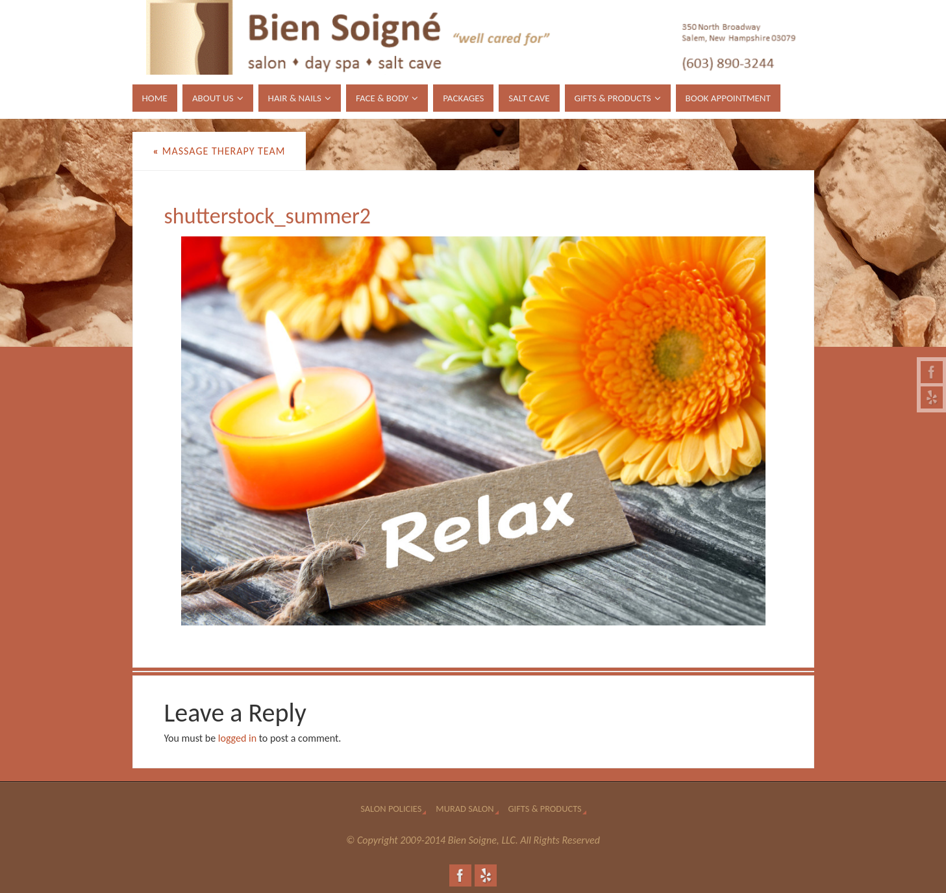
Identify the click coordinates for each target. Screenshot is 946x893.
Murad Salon (464, 808)
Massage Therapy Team (219, 151)
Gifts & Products (545, 808)
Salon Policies (390, 808)
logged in (237, 738)
